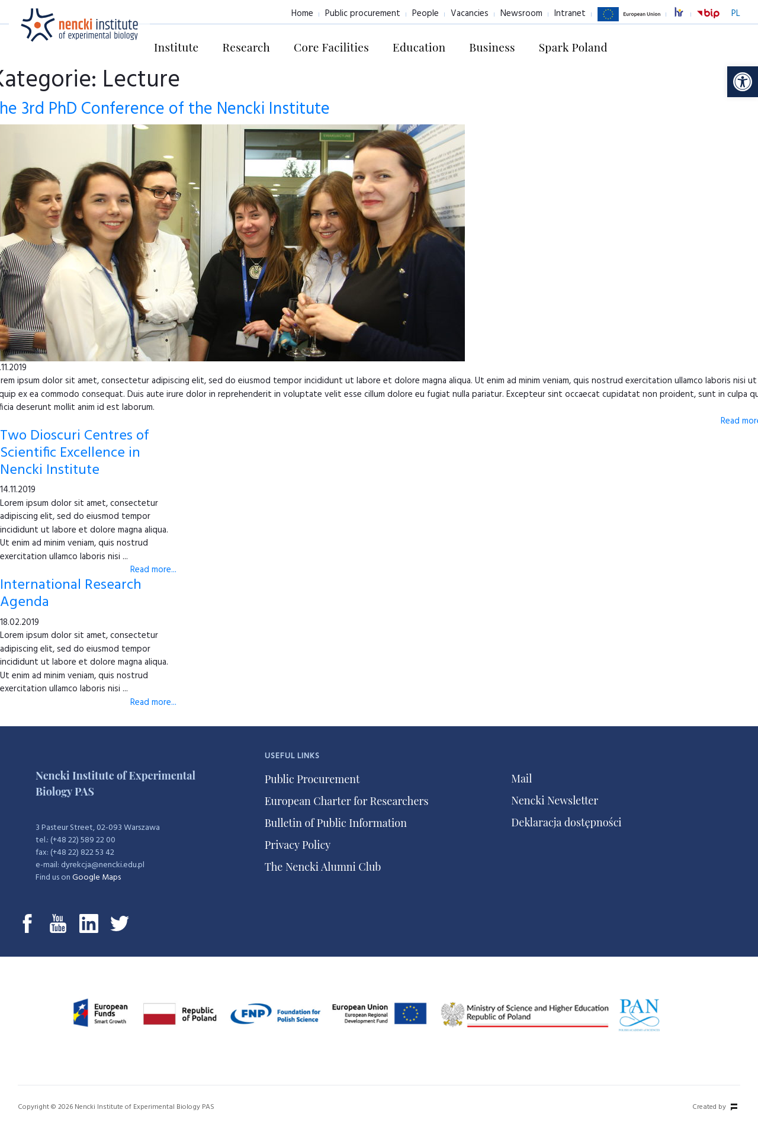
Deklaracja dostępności (566, 822)
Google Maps (96, 877)
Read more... (153, 570)
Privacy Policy (298, 845)
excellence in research (685, 14)
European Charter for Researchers (347, 801)
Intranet (570, 14)
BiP (708, 21)
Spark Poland (573, 46)
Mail (521, 778)
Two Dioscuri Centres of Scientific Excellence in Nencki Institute (74, 453)
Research (247, 46)
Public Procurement (312, 779)
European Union (629, 21)
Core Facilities (331, 46)
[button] (742, 81)
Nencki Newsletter (554, 800)
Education (419, 46)
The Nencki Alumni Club (323, 867)
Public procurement (362, 14)
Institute (176, 46)
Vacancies (470, 14)
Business (492, 46)
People (425, 14)
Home (302, 14)
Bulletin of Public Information (336, 823)
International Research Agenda (71, 594)
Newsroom (521, 14)
